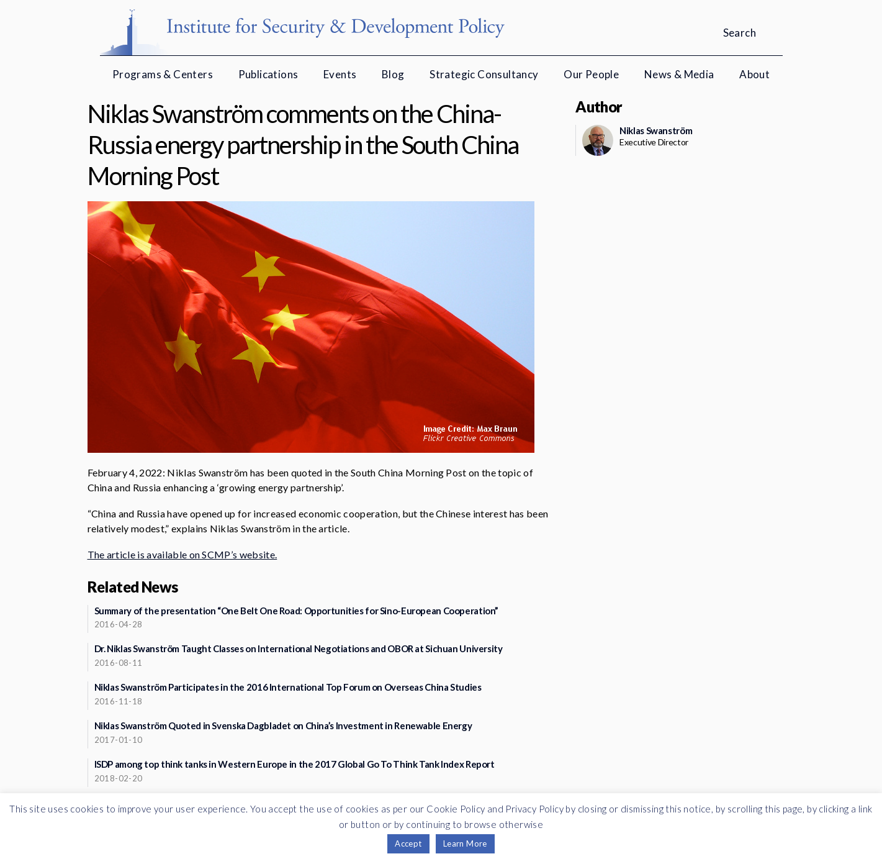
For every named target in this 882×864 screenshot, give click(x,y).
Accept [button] (408, 843)
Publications (268, 74)
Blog (393, 74)
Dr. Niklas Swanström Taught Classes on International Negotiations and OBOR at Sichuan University (298, 648)
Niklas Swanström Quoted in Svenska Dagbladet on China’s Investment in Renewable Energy (283, 725)
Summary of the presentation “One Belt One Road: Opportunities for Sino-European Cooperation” (296, 610)
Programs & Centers (162, 74)
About (754, 74)
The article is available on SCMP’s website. (182, 554)
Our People (591, 74)
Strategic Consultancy (484, 74)
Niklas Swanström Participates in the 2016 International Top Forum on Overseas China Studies (288, 687)
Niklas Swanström (655, 130)
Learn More (465, 843)
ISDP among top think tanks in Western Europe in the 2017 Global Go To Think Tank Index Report (294, 764)
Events (339, 74)
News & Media (679, 74)
